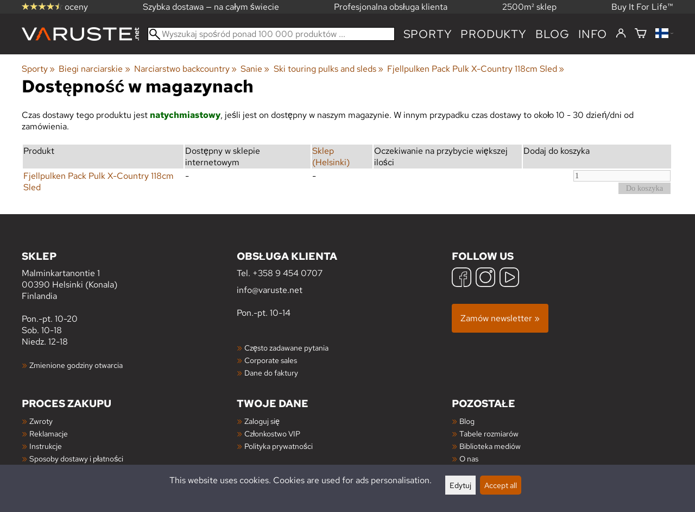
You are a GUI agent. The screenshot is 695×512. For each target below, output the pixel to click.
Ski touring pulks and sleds (328, 68)
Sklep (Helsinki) (331, 156)
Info (592, 34)
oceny (55, 7)
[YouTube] (509, 278)
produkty (493, 34)
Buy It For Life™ (642, 7)
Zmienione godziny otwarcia (76, 365)
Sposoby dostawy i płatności (76, 458)
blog (552, 34)
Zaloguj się (262, 421)
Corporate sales (270, 360)
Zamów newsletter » (500, 318)
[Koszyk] (641, 34)
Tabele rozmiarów (489, 433)
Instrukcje (45, 446)
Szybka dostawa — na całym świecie (211, 7)
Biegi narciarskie (94, 68)
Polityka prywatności (278, 446)
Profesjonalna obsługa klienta (390, 7)
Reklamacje (48, 433)
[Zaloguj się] (621, 33)
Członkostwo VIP (272, 433)
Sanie (255, 68)
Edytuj (460, 485)
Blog (467, 421)
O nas (468, 458)
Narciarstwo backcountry (185, 68)
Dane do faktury (271, 372)
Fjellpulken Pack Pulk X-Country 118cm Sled (475, 68)
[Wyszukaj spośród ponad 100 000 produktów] (271, 34)
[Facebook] (461, 278)
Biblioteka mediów (490, 446)
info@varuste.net (269, 290)
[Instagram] (485, 278)
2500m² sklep (529, 7)
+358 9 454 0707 (287, 273)
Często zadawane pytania (286, 347)
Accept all (500, 485)
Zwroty (41, 421)
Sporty (427, 34)
